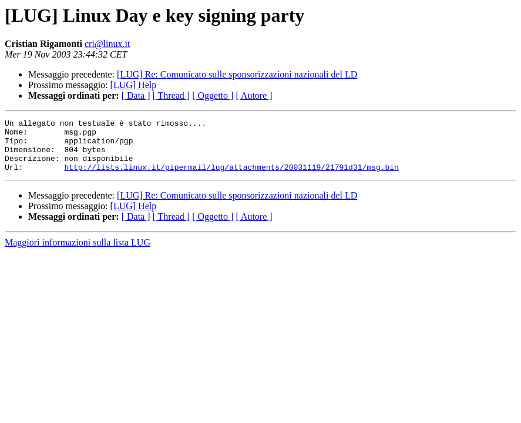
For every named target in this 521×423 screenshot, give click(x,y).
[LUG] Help (133, 85)
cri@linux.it (107, 44)
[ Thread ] (171, 95)
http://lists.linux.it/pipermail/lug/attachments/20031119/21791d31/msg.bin (231, 177)
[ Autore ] (254, 95)
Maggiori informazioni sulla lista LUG (77, 253)
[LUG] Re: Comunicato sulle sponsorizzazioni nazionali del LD (237, 74)
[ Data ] (136, 95)
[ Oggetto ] (212, 95)
